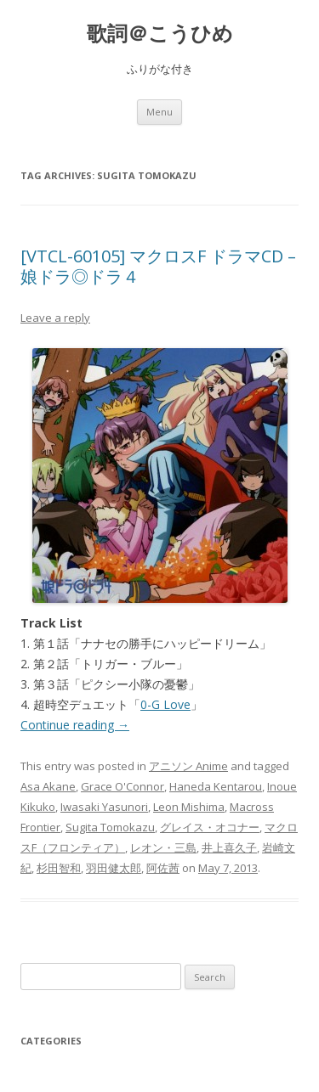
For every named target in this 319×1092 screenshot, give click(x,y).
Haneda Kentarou (215, 786)
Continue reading (74, 725)
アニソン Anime (188, 766)
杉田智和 (59, 867)
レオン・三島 (163, 847)
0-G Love (165, 704)
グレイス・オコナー (209, 827)
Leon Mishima (189, 806)
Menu (159, 111)
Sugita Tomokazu (110, 827)
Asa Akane (48, 786)
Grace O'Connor (122, 786)
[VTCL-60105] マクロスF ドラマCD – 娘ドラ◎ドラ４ (158, 266)
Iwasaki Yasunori (104, 806)
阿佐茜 (162, 867)
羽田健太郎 (113, 867)
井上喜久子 (229, 847)
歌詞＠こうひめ (160, 33)
